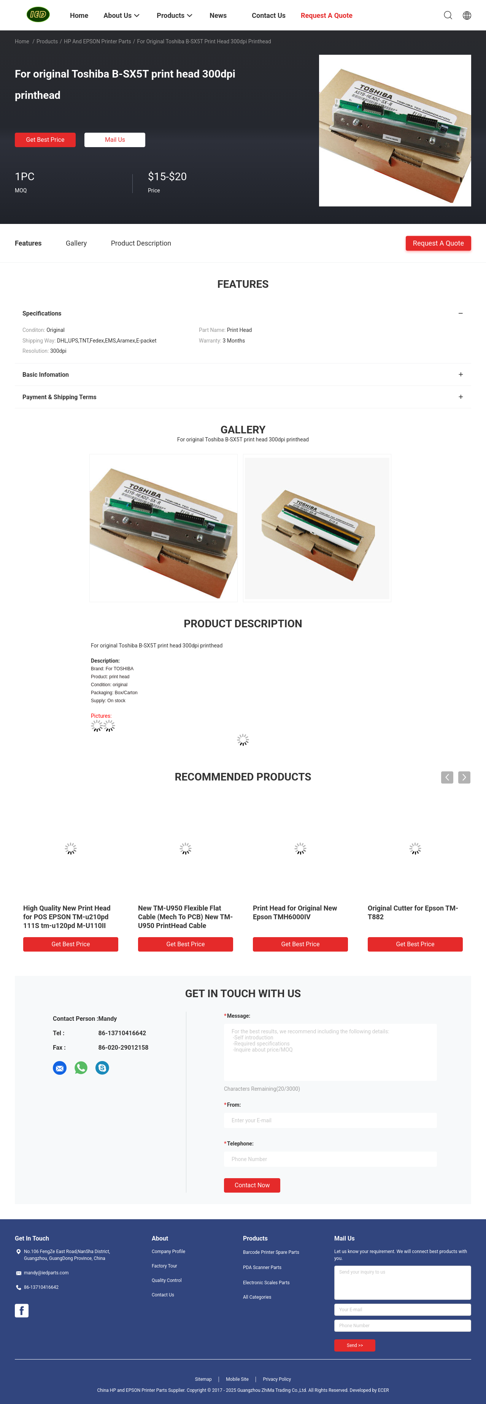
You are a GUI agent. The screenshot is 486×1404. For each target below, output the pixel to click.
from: (234, 1105)
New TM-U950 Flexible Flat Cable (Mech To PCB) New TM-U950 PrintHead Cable (185, 917)
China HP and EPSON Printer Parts (132, 1390)
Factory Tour (164, 1266)
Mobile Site (237, 1379)
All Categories (257, 1297)
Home (22, 41)
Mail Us (115, 139)
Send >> (355, 1345)
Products (47, 41)
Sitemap (203, 1379)
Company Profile (168, 1251)
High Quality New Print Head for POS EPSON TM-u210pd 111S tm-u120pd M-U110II (67, 917)
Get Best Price (45, 139)
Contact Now (252, 1185)
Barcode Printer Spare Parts (271, 1252)
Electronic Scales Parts (266, 1282)
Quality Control (167, 1280)
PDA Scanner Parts (262, 1267)
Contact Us (163, 1295)
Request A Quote (438, 243)
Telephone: (240, 1144)
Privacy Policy (277, 1379)
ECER (383, 1390)
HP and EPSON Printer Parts (97, 41)
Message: (238, 1016)
